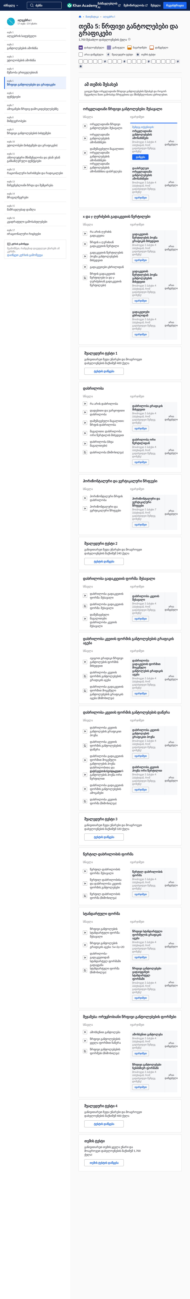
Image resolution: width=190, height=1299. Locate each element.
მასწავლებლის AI (109, 5)
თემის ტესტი (94, 1141)
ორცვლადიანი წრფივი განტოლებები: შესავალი (122, 109)
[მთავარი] (80, 16)
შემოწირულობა (136, 5)
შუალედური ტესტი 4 (100, 1106)
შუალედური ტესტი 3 (100, 819)
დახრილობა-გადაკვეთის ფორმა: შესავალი (119, 578)
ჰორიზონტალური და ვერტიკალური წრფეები (120, 481)
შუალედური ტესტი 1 (100, 353)
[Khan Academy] (82, 5)
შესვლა (156, 5)
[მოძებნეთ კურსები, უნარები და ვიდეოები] (44, 5)
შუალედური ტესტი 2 (100, 543)
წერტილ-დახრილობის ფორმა (108, 854)
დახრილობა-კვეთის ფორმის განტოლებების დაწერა (126, 712)
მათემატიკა (92, 16)
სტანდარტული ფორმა (101, 913)
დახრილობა (93, 388)
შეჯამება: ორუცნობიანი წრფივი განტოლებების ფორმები (129, 1017)
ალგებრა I (109, 16)
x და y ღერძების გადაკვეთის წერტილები (116, 216)
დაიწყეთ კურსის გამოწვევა (25, 255)
